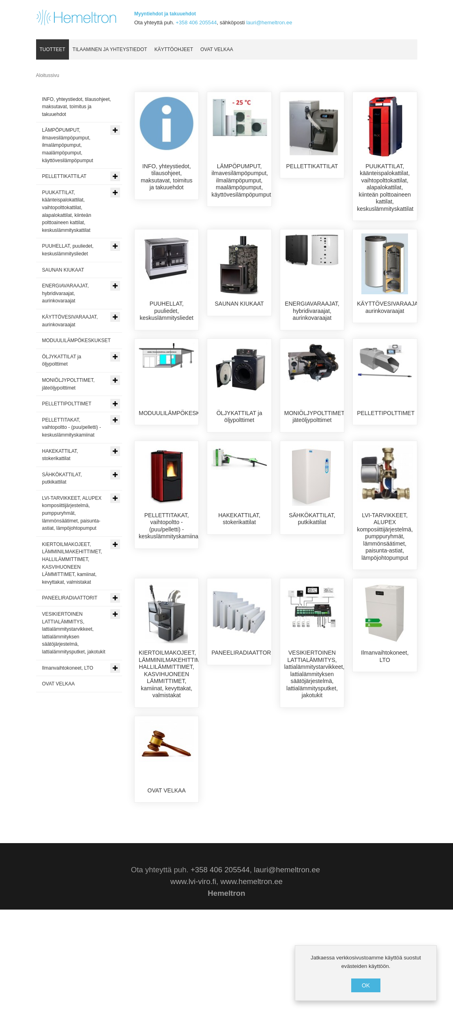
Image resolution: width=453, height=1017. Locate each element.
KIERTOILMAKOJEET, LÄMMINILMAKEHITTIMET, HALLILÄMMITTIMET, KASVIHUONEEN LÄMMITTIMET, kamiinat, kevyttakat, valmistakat (174, 738)
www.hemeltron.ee (251, 989)
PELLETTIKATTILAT (312, 166)
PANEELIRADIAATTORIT (243, 717)
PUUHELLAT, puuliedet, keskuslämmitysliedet (166, 311)
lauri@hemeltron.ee (269, 22)
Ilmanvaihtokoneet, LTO (385, 721)
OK (366, 985)
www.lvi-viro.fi (193, 989)
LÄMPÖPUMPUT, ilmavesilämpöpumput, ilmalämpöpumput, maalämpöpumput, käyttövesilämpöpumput (241, 180)
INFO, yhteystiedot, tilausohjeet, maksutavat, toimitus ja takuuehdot (167, 177)
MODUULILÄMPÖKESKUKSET (179, 442)
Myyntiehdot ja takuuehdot (165, 14)
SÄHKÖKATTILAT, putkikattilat (312, 583)
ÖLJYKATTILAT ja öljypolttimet (239, 445)
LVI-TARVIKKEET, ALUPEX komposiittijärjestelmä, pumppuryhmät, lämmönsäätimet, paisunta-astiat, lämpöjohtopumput (385, 600)
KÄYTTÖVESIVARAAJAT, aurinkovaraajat (389, 308)
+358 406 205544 (196, 22)
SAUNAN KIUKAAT (239, 304)
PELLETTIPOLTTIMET (385, 442)
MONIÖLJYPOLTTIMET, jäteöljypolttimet (315, 445)
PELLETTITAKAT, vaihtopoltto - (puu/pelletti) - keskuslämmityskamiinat (169, 590)
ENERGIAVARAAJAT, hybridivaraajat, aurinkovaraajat (312, 311)
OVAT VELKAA (167, 855)
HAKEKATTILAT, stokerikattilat (239, 583)
